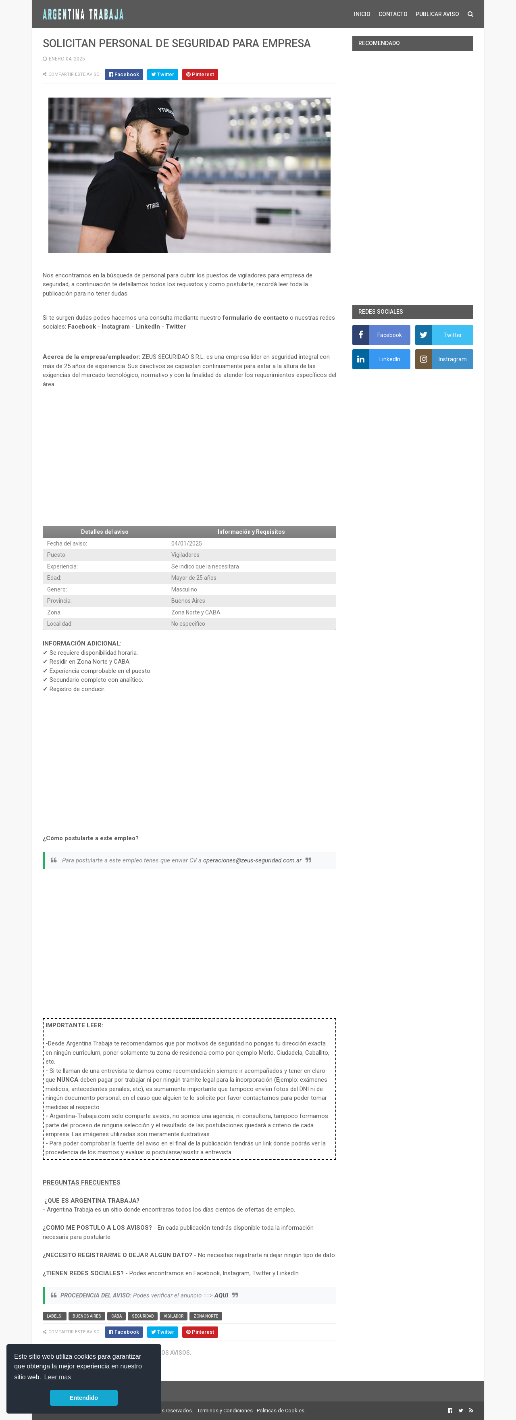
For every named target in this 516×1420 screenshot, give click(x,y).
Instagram (116, 326)
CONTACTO (393, 14)
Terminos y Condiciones (225, 1411)
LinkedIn (147, 326)
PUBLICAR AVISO (437, 14)
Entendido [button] (84, 1398)
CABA (116, 1316)
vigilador (173, 1316)
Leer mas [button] (57, 1377)
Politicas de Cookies (280, 1411)
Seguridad (143, 1316)
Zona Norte (206, 1316)
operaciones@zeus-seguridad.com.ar (252, 860)
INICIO (362, 14)
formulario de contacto (255, 317)
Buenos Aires (87, 1316)
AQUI (221, 1295)
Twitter (176, 326)
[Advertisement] (189, 460)
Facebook (82, 326)
